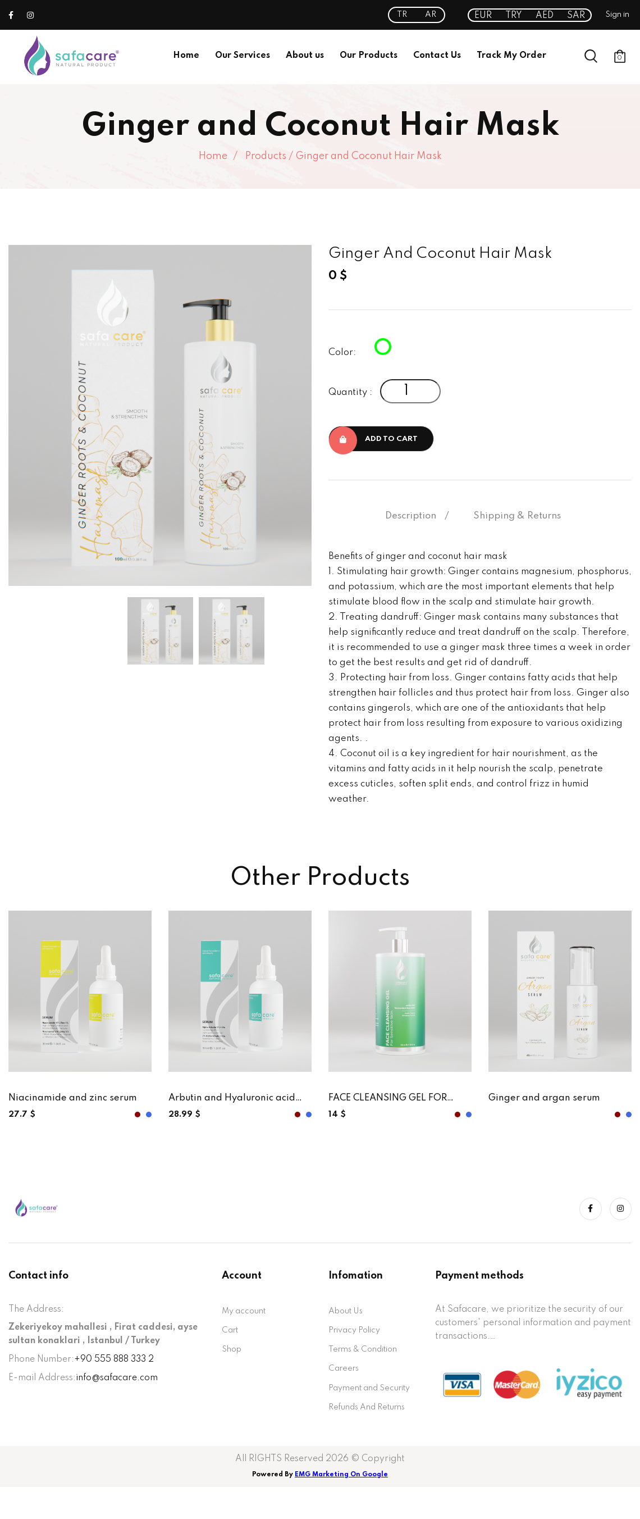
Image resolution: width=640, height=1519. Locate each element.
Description (410, 518)
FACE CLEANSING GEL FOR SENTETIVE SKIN (394, 1102)
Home (186, 55)
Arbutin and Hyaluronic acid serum (237, 1102)
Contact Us (437, 55)
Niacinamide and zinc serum (76, 1101)
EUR (483, 15)
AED (545, 15)
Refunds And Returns (371, 1438)
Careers (345, 1377)
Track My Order (511, 55)
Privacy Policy (357, 1335)
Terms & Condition (367, 1356)
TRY (513, 15)
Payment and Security (356, 1408)
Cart (231, 1335)
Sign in (617, 15)
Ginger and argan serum (548, 1101)
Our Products (368, 55)
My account (246, 1315)
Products (265, 156)
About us (305, 55)
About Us (348, 1315)
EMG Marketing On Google (341, 1506)
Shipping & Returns (517, 518)
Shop (233, 1356)
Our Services (242, 55)
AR (430, 15)
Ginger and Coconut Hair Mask (368, 156)
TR (402, 15)
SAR (576, 15)
